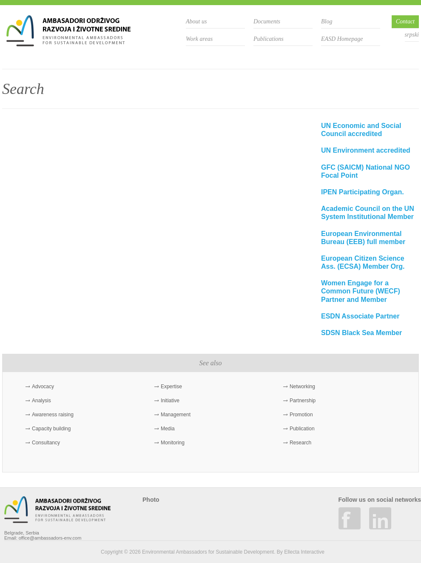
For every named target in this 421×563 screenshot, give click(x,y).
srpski (412, 34)
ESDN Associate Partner (360, 316)
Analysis (41, 401)
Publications (268, 39)
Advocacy (43, 387)
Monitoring (173, 443)
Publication (302, 429)
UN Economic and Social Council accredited (361, 129)
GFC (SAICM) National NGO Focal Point (365, 171)
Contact (405, 21)
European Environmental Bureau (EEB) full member (363, 237)
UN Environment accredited (365, 150)
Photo (150, 499)
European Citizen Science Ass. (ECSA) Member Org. (362, 262)
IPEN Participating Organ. (362, 192)
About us (196, 21)
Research (300, 443)
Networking (302, 387)
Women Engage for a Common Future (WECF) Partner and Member (360, 291)
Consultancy (46, 443)
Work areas (199, 39)
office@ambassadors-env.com (50, 537)
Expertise (171, 387)
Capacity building (51, 429)
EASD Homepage (342, 39)
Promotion (301, 415)
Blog (326, 21)
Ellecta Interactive (304, 552)
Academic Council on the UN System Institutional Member (367, 212)
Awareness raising (53, 415)
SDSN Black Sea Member (361, 332)
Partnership (303, 401)
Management (176, 415)
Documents (266, 21)
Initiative (170, 401)
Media (168, 429)
